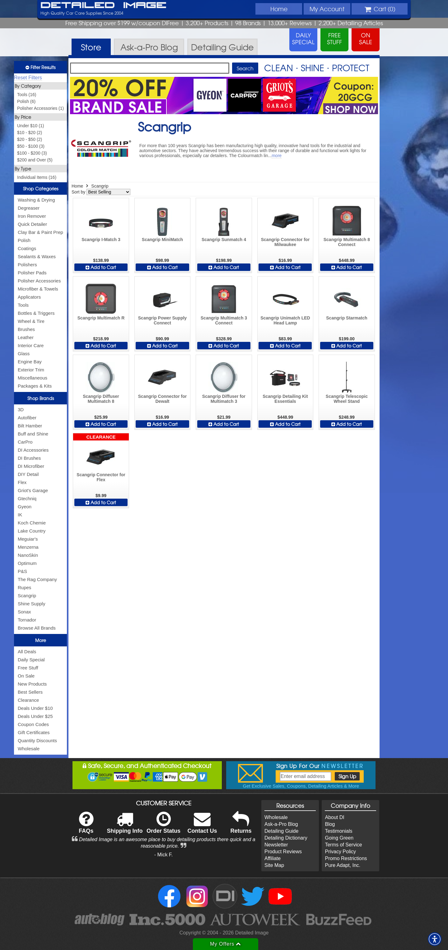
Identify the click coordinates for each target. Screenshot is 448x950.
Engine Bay (30, 361)
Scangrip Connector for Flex (101, 477)
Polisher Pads (32, 272)
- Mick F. (163, 854)
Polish (24, 240)
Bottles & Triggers (36, 313)
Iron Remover (32, 216)
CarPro (25, 442)
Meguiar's (28, 539)
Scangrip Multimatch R (101, 317)
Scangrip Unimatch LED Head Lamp (285, 320)
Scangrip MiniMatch (162, 239)
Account (327, 8)
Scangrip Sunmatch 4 (224, 239)
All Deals (27, 651)
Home (278, 8)
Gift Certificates (34, 732)
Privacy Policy (340, 851)
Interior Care (31, 345)
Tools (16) (26, 94)
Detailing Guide (281, 831)
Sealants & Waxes (37, 256)
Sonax (24, 611)
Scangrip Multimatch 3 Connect (224, 320)
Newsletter (276, 844)
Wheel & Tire (31, 321)
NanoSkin (28, 555)
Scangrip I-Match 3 (101, 239)
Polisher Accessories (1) (40, 108)
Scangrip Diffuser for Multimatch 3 (223, 399)
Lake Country (31, 530)
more (277, 155)
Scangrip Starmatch (346, 317)
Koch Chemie (32, 522)
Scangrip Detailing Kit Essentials (285, 399)
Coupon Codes (33, 724)
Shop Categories (40, 188)
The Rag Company (37, 579)
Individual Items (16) (36, 177)
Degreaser (29, 208)
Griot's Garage (33, 490)
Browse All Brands (37, 628)
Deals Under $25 (35, 716)
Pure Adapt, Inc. (342, 865)
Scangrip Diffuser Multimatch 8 (101, 399)
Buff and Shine (33, 433)
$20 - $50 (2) (29, 139)
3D (21, 409)
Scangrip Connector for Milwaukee (285, 242)
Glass (24, 353)
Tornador (27, 619)
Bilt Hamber (30, 425)
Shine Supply (31, 603)
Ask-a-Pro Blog (281, 824)
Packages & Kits (35, 386)
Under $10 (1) (30, 125)
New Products (32, 684)
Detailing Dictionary (285, 838)
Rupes (24, 587)
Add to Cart (101, 267)
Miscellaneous (32, 377)
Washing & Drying (36, 200)
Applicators (29, 297)
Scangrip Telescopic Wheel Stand (347, 399)
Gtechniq (27, 498)
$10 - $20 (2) (29, 132)
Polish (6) (26, 101)
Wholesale (29, 748)
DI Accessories (33, 450)
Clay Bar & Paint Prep (40, 232)
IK (20, 514)
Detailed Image (103, 5)
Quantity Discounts (37, 740)
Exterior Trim (31, 369)
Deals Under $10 (35, 708)
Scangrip (27, 595)
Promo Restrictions (346, 858)
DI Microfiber (31, 466)
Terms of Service (343, 844)
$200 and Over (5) (35, 159)
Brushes (26, 329)
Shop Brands (40, 398)
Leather (26, 337)
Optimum (27, 563)
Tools (23, 305)
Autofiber (27, 417)
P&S (22, 571)
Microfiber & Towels (38, 288)
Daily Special (31, 659)
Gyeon (24, 506)
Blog (330, 824)
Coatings (27, 248)
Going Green (339, 838)
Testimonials (338, 831)
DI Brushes (29, 458)
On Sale (26, 675)
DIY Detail (28, 474)
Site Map (274, 865)
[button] (434, 939)
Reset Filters (28, 77)
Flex (22, 482)
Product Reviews (283, 851)
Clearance (28, 700)
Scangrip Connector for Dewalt (162, 399)
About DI (334, 817)
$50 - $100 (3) (30, 146)
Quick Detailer (32, 224)
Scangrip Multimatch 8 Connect (347, 242)
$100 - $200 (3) (32, 153)
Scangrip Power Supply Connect (162, 320)
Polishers (27, 264)
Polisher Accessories (39, 280)
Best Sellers (30, 692)
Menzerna (28, 547)
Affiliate (272, 858)
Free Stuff (28, 667)
